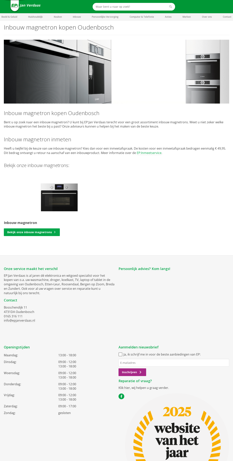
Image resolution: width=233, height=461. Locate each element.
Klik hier (124, 388)
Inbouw (77, 16)
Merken (187, 16)
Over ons (207, 16)
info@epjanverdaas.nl (19, 320)
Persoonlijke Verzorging (105, 16)
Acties (168, 16)
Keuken (58, 16)
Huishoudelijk (35, 16)
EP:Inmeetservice (149, 153)
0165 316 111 (13, 316)
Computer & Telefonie (142, 16)
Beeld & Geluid (9, 16)
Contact (227, 16)
